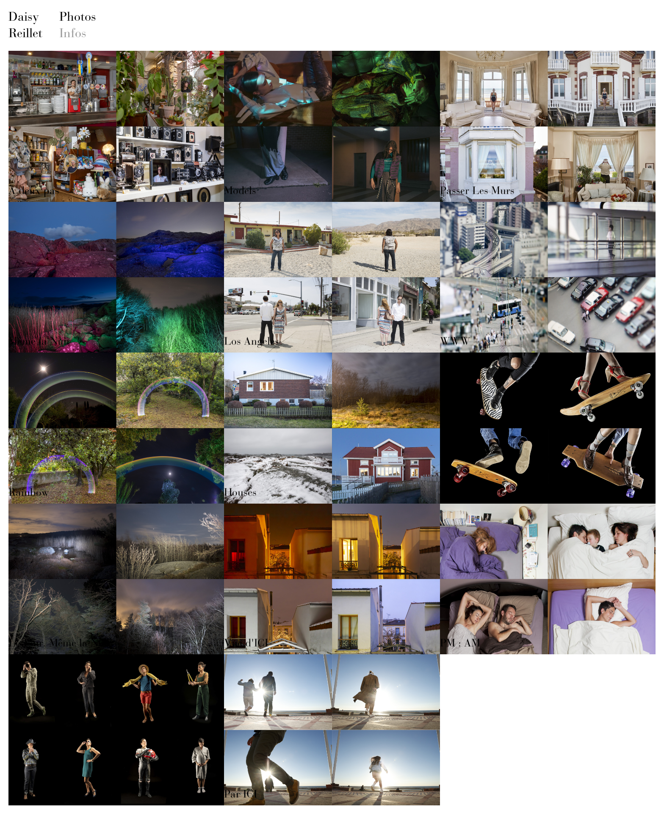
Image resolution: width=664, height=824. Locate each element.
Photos (77, 16)
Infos (72, 33)
